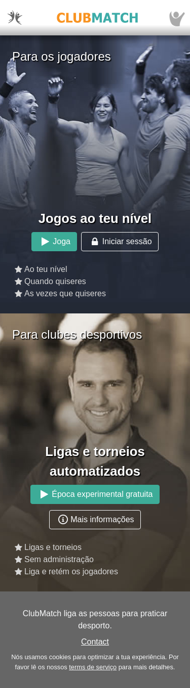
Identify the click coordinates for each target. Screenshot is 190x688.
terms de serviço (93, 667)
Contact (95, 641)
